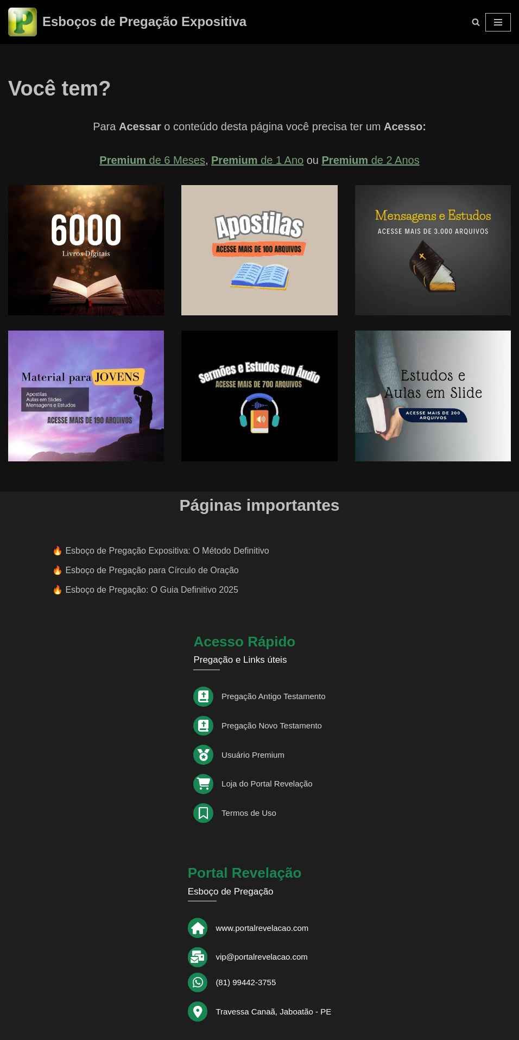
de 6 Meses (152, 160)
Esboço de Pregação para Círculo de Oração (151, 570)
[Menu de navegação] (498, 22)
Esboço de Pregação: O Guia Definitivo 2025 (151, 589)
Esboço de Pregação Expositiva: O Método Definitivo (167, 550)
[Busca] (476, 22)
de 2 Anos (371, 160)
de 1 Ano (257, 160)
